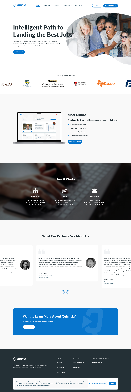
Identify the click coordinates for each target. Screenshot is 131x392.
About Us (78, 5)
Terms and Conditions (100, 358)
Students (57, 5)
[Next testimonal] (68, 292)
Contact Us (28, 327)
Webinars (76, 367)
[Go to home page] (19, 6)
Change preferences (98, 383)
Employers (68, 5)
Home (38, 5)
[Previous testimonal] (63, 292)
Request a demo (110, 5)
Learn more (19, 52)
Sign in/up (97, 5)
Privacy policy (97, 362)
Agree (112, 383)
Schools (47, 5)
